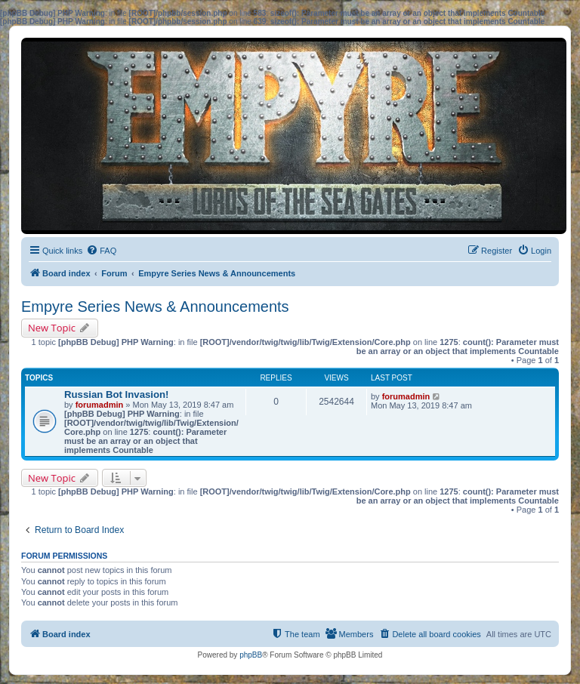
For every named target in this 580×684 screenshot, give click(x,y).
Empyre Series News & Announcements (155, 306)
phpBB (250, 655)
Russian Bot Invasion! (116, 394)
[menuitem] (101, 251)
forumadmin (100, 404)
